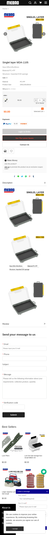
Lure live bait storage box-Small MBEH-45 (33, 457)
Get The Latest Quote (25, 138)
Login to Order (24, 131)
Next (43, 34)
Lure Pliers (5, 456)
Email (5, 344)
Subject (5, 364)
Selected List (39, 110)
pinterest (30, 176)
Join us (6, 167)
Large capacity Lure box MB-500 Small (12, 493)
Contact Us (24, 145)
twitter (22, 176)
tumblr (33, 176)
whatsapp (26, 176)
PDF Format (5, 151)
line (18, 176)
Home (4, 9)
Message (6, 374)
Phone (5, 354)
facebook (14, 176)
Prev (5, 34)
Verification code (10, 402)
